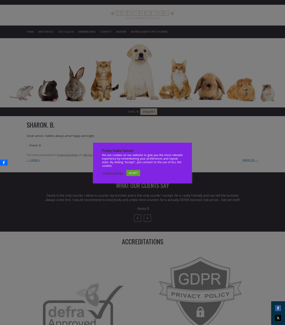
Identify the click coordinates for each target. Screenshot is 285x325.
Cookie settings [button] (113, 173)
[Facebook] (4, 163)
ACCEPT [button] (133, 173)
